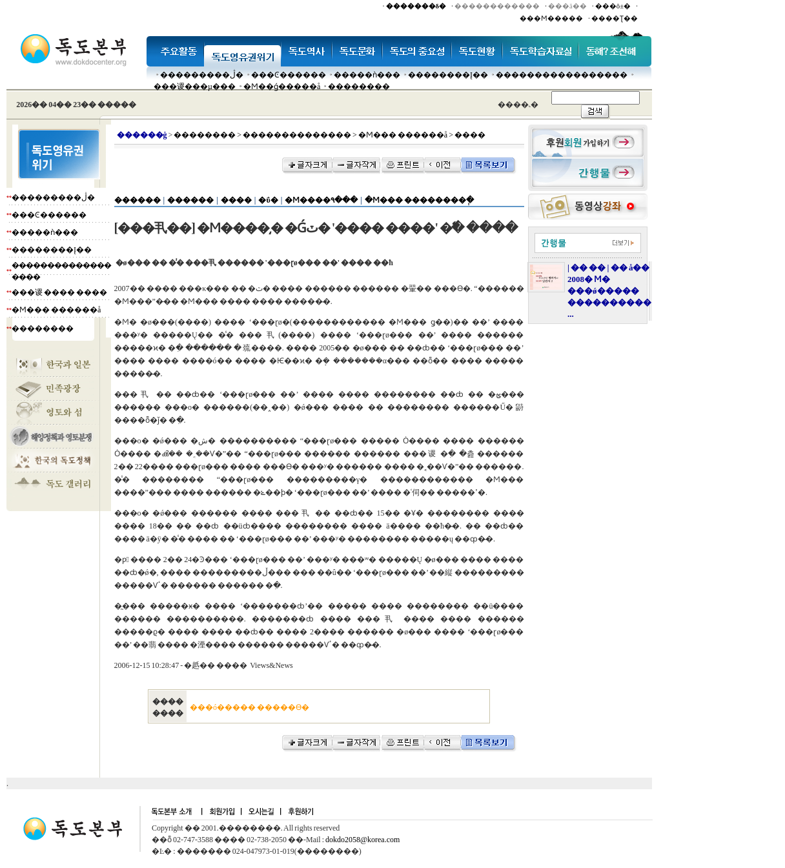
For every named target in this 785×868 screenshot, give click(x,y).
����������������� (561, 74)
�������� (359, 86)
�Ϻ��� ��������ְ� (419, 200)
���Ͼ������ (288, 74)
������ (137, 200)
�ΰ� (268, 200)
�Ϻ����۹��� (321, 200)
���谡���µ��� (195, 86)
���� (236, 200)
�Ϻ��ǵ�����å (281, 86)
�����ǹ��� (367, 74)
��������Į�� (448, 74)
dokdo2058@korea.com (362, 839)
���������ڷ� (201, 74)
